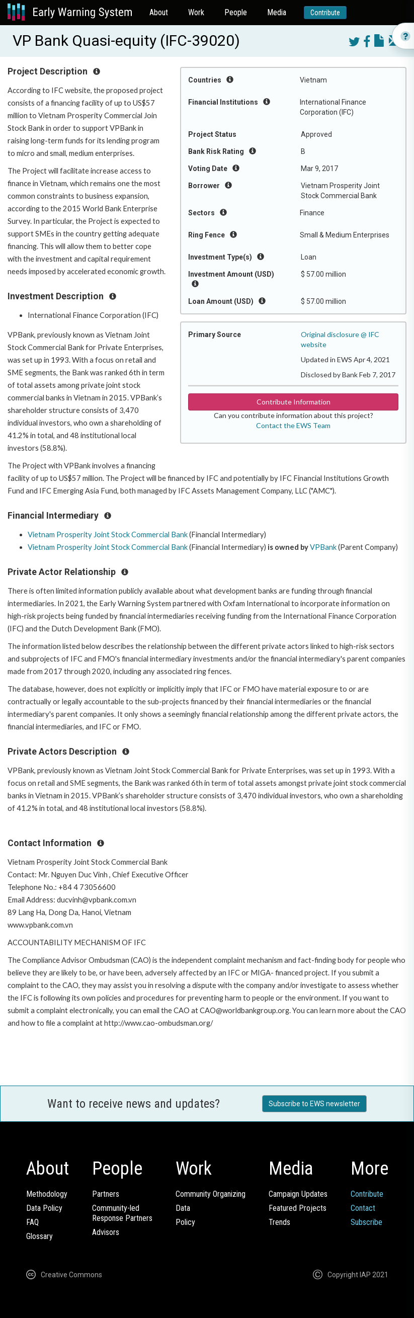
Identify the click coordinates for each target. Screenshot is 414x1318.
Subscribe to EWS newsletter (314, 1104)
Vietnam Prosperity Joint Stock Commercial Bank (108, 534)
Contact (363, 1208)
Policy (185, 1222)
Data (183, 1208)
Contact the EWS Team (293, 425)
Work (196, 12)
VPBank (323, 547)
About (158, 12)
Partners (105, 1194)
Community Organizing (210, 1194)
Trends (279, 1222)
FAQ (32, 1222)
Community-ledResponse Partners (122, 1213)
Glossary (39, 1236)
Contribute (325, 13)
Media (276, 12)
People (235, 12)
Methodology (46, 1194)
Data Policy (44, 1208)
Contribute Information (293, 401)
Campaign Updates (298, 1194)
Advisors (105, 1232)
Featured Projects (297, 1208)
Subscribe (366, 1222)
